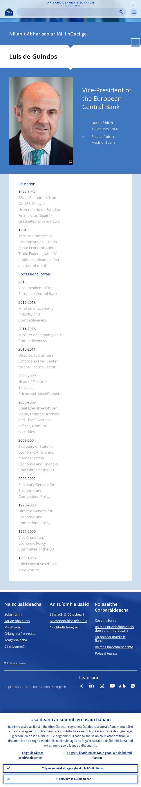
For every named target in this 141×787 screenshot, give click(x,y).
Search (121, 12)
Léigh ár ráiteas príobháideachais (31, 755)
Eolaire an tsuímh (17, 663)
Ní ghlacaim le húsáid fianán (73, 779)
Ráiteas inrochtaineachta (114, 647)
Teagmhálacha (15, 640)
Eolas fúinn (13, 614)
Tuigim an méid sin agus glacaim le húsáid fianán (73, 768)
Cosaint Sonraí (106, 620)
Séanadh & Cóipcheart (67, 614)
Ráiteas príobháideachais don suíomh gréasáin (114, 629)
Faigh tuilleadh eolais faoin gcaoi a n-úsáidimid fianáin (99, 755)
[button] (133, 4)
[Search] (68, 12)
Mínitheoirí (12, 627)
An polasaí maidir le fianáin (110, 639)
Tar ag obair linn (17, 621)
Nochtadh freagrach (65, 627)
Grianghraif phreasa (19, 633)
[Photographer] (70, 161)
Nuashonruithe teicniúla (68, 621)
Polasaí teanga (106, 653)
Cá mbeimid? (14, 646)
